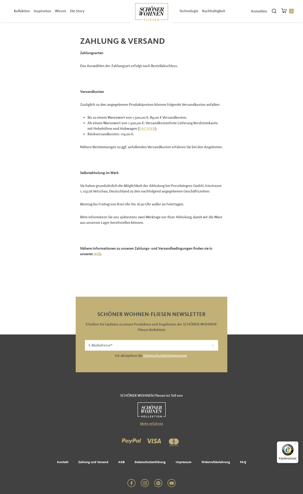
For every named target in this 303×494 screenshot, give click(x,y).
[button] (213, 345)
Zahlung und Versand (93, 462)
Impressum (184, 462)
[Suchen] (274, 12)
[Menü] (295, 444)
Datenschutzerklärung (150, 462)
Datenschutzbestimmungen (165, 355)
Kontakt (62, 462)
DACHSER (147, 128)
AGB (97, 254)
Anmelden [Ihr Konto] (259, 12)
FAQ (243, 462)
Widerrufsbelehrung (215, 462)
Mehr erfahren (151, 423)
